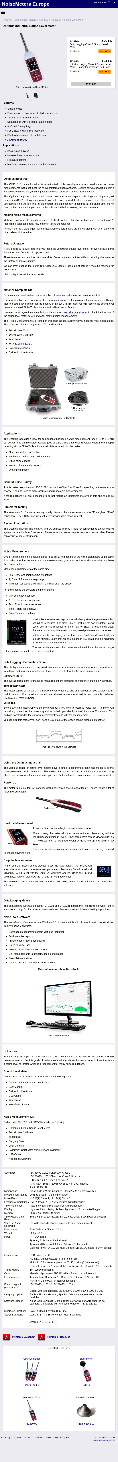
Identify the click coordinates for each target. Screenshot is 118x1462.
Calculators (58, 1437)
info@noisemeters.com (104, 1440)
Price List (91, 84)
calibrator (61, 300)
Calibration (39, 1437)
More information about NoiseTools (58, 969)
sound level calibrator (75, 312)
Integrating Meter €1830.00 (31, 1410)
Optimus (43, 19)
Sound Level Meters (25, 19)
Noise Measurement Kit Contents (59, 416)
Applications (16, 1437)
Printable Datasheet (23, 1337)
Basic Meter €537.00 (86, 1371)
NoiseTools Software (59, 1034)
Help (68, 1437)
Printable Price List (58, 1337)
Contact (5, 1437)
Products (7, 19)
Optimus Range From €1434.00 (31, 1371)
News (48, 1437)
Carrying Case (24, 343)
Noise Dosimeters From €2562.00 (86, 1410)
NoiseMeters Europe (25, 4)
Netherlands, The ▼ (105, 2)
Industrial (56, 19)
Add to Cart (104, 51)
